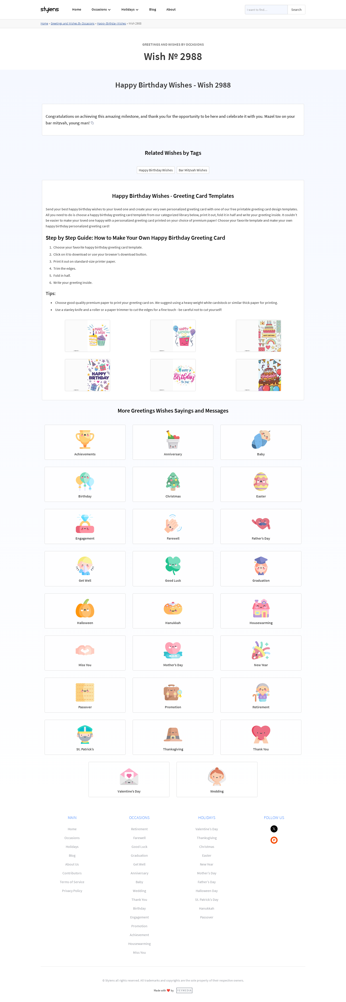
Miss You (139, 952)
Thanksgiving (207, 838)
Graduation (139, 855)
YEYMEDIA (184, 990)
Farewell (139, 838)
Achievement (139, 935)
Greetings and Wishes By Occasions (72, 23)
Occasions (72, 838)
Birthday (139, 908)
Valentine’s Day (207, 829)
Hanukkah (206, 908)
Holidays (72, 846)
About (171, 9)
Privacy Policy (72, 890)
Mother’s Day (206, 873)
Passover (206, 917)
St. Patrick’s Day (206, 899)
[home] (50, 9)
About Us (72, 864)
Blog (152, 9)
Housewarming (139, 943)
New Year (206, 864)
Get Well (139, 864)
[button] (101, 9)
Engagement (139, 917)
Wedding (139, 890)
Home (76, 9)
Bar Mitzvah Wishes (193, 170)
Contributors (72, 873)
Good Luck (139, 846)
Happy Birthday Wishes (111, 23)
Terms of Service (72, 882)
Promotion (139, 926)
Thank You (139, 899)
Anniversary (139, 873)
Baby (139, 882)
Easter (206, 855)
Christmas (206, 846)
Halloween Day (207, 890)
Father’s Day (207, 882)
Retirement (139, 829)
